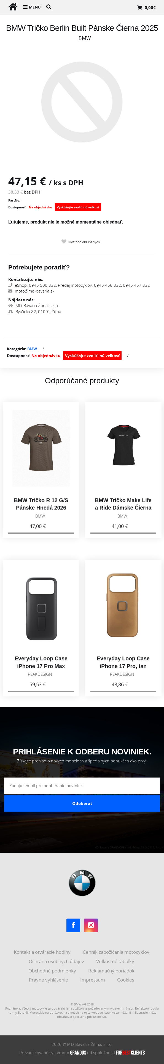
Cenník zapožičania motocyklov (116, 952)
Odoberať (82, 803)
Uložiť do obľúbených (84, 242)
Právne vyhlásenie (49, 980)
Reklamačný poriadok (112, 970)
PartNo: (14, 200)
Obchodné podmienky (52, 970)
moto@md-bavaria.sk (31, 291)
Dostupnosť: (17, 207)
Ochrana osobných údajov (57, 961)
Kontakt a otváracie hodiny (43, 952)
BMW (32, 348)
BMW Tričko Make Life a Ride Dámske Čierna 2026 (123, 512)
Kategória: (16, 348)
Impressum (93, 980)
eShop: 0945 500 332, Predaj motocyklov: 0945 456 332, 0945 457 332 (79, 285)
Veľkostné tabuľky (115, 961)
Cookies (126, 980)
